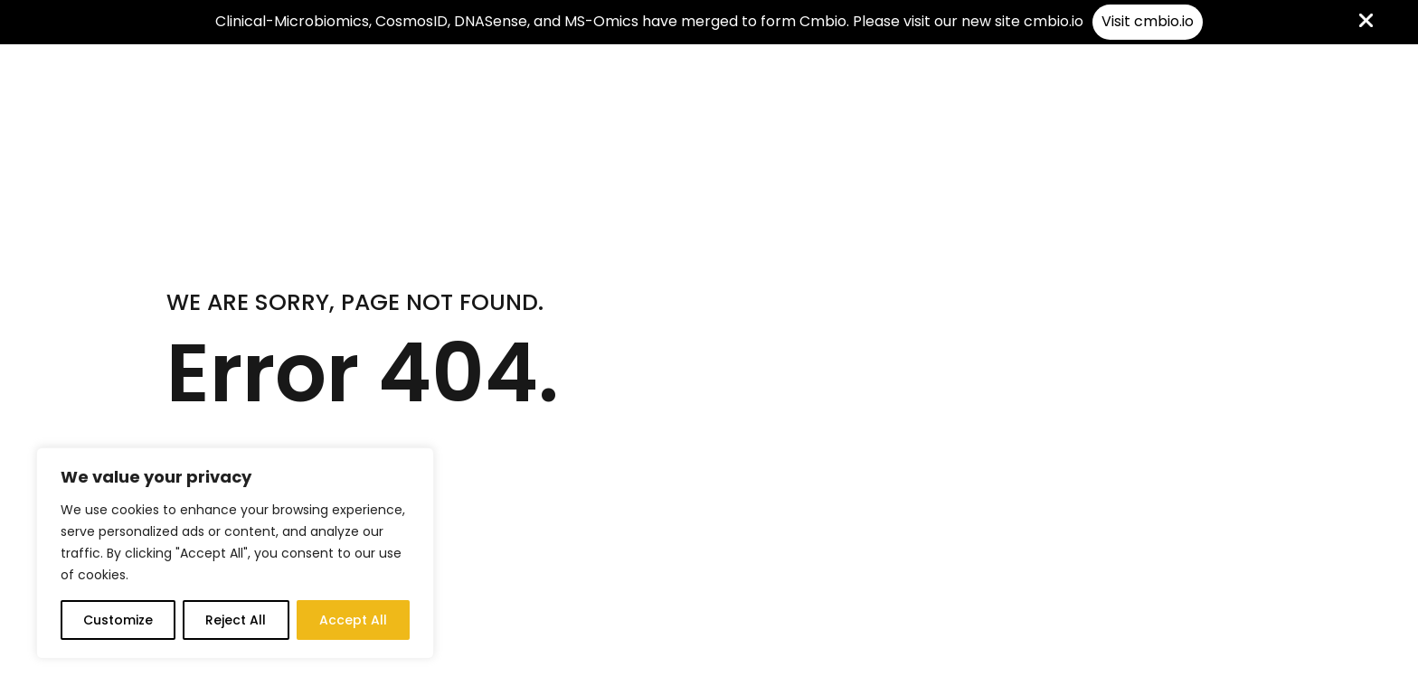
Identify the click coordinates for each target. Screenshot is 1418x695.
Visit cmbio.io (1147, 21)
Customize (118, 620)
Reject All (235, 620)
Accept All (353, 620)
